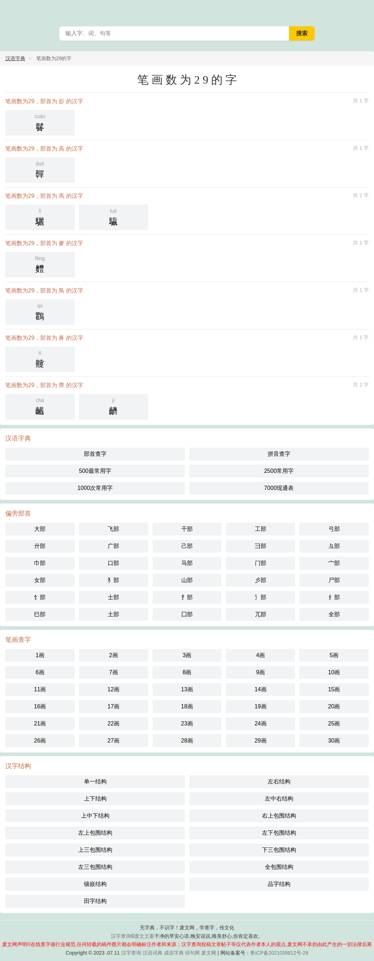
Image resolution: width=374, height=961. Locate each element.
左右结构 (279, 781)
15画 (334, 689)
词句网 (192, 953)
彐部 (260, 546)
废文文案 (144, 936)
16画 (40, 706)
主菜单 (364, 10)
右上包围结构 (279, 816)
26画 (40, 741)
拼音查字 (279, 454)
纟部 (334, 597)
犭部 (113, 580)
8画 (187, 672)
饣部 (40, 597)
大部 (40, 529)
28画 (187, 741)
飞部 (113, 529)
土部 (113, 614)
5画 (334, 655)
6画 (40, 672)
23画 (187, 723)
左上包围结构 (95, 833)
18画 (187, 706)
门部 (260, 563)
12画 (113, 689)
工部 (260, 529)
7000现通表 (279, 488)
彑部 (334, 546)
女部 (40, 580)
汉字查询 (121, 936)
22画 (113, 723)
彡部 (260, 580)
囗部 (187, 614)
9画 (260, 672)
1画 (40, 655)
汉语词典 (152, 953)
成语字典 (174, 953)
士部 (113, 597)
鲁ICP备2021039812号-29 (279, 953)
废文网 (208, 953)
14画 (261, 689)
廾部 (40, 546)
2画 (113, 655)
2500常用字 (279, 471)
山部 (187, 580)
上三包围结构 (95, 850)
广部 (113, 546)
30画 (334, 741)
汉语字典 (15, 58)
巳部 (40, 614)
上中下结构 (95, 816)
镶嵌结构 (95, 884)
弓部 (334, 529)
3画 (187, 655)
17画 (113, 706)
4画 (260, 655)
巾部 (40, 563)
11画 (40, 689)
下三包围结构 (279, 850)
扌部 (187, 597)
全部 (334, 614)
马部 (187, 563)
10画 (334, 672)
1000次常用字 (95, 488)
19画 (261, 706)
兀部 (260, 614)
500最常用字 (95, 471)
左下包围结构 (279, 833)
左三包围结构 (95, 867)
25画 (334, 723)
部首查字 (95, 454)
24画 (261, 723)
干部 (187, 529)
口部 (113, 563)
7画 (113, 672)
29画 (261, 741)
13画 (187, 689)
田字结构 (95, 901)
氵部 (260, 597)
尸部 (334, 580)
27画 (113, 741)
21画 (40, 723)
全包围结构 (279, 867)
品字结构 (279, 884)
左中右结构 (279, 799)
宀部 (334, 563)
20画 (334, 706)
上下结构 (95, 799)
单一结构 (95, 781)
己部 (187, 546)
